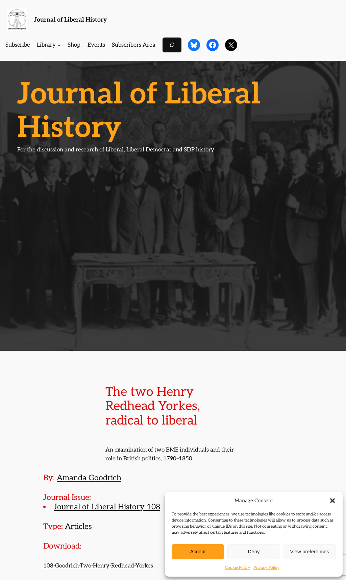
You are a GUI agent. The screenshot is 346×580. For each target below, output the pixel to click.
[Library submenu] (59, 45)
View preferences (309, 551)
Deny (254, 551)
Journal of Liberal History (70, 19)
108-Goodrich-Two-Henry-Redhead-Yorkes (98, 565)
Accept (198, 551)
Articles (78, 526)
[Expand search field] (172, 45)
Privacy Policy (266, 567)
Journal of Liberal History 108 (107, 507)
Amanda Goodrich (89, 478)
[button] (332, 500)
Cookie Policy (237, 567)
